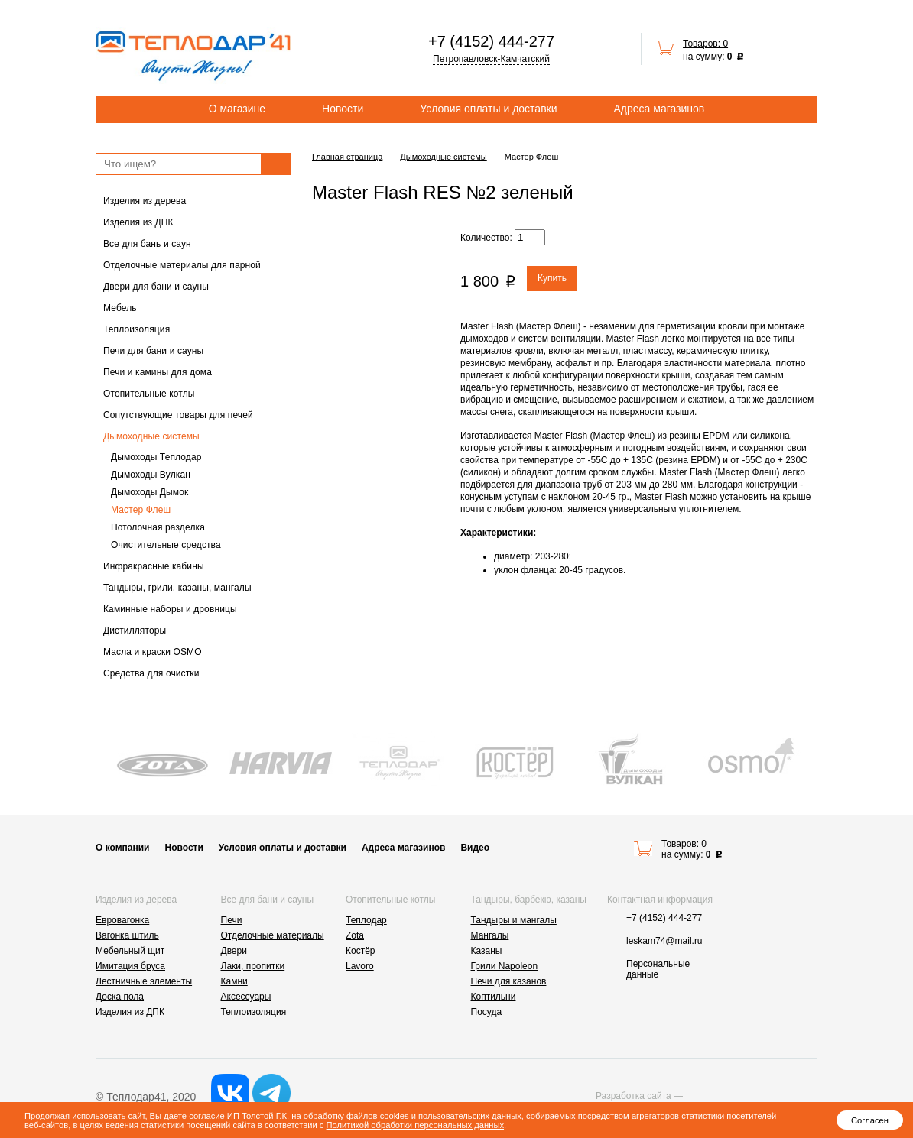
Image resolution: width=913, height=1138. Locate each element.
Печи (231, 920)
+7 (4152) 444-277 (491, 41)
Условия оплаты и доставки (488, 108)
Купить (552, 278)
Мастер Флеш (141, 509)
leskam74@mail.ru (664, 940)
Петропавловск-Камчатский (491, 58)
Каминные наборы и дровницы (170, 609)
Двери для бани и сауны (156, 286)
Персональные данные (658, 969)
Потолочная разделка (158, 527)
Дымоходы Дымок (149, 492)
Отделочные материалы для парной (182, 265)
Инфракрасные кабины (153, 566)
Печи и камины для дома (157, 372)
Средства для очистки (151, 673)
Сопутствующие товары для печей (178, 415)
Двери (234, 950)
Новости (342, 108)
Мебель (120, 308)
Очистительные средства (166, 545)
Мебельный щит (130, 950)
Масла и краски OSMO (152, 652)
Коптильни (493, 996)
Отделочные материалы (272, 935)
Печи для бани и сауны (153, 350)
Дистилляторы (134, 630)
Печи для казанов (509, 981)
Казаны (486, 950)
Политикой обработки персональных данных (415, 1125)
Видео (474, 847)
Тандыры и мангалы (514, 920)
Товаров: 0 (705, 43)
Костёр (360, 950)
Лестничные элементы (144, 981)
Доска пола (120, 996)
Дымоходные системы (151, 436)
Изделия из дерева (144, 201)
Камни (234, 981)
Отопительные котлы (149, 393)
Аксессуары (246, 996)
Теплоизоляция (136, 329)
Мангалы (490, 935)
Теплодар (366, 920)
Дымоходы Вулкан (150, 474)
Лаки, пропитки (253, 966)
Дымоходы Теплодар (156, 457)
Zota (355, 935)
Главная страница (347, 156)
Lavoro (360, 966)
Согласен (870, 1120)
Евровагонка (122, 920)
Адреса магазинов (659, 108)
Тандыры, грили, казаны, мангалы (177, 587)
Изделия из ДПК (138, 222)
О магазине (237, 108)
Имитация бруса (130, 966)
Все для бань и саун (147, 243)
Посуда (486, 1012)
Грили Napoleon (504, 966)
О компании (123, 847)
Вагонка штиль (127, 935)
